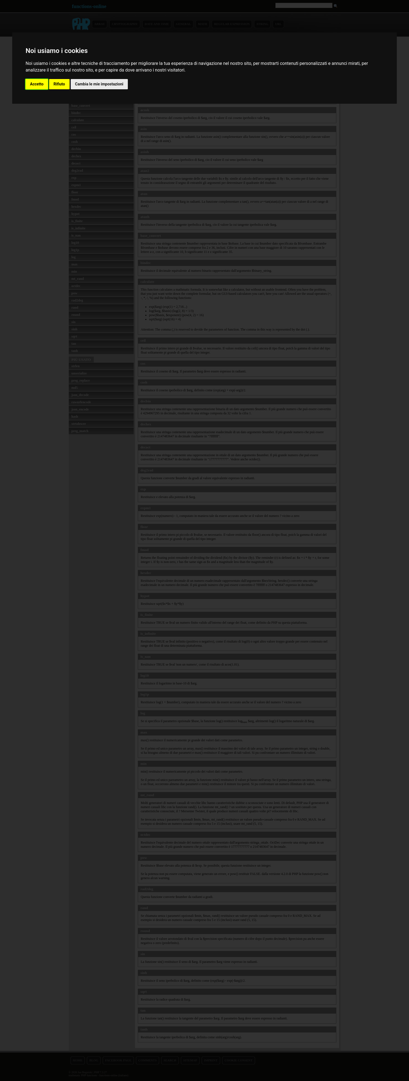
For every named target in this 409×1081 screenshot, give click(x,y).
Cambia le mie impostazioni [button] (99, 84)
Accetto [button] (37, 84)
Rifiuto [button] (59, 84)
